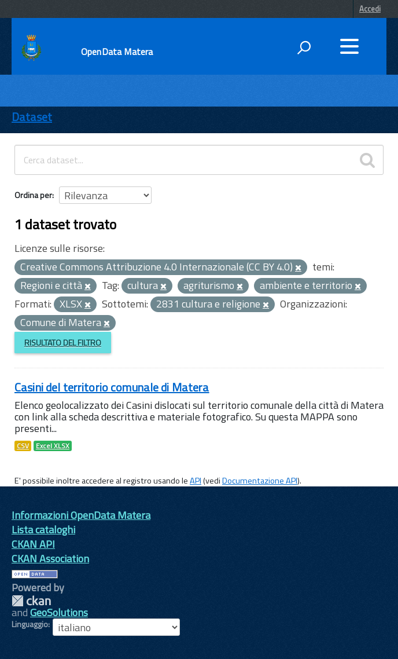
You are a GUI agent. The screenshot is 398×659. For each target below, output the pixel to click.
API (195, 480)
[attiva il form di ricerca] (303, 47)
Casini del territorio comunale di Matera (111, 387)
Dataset (32, 117)
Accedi (370, 8)
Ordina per (33, 195)
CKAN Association (50, 558)
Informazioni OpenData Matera (81, 515)
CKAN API (33, 544)
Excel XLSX (52, 446)
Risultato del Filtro (62, 342)
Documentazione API (259, 480)
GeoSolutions (59, 612)
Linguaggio (30, 624)
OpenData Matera (117, 51)
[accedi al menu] (349, 46)
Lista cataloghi (43, 529)
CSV (23, 446)
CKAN (31, 601)
